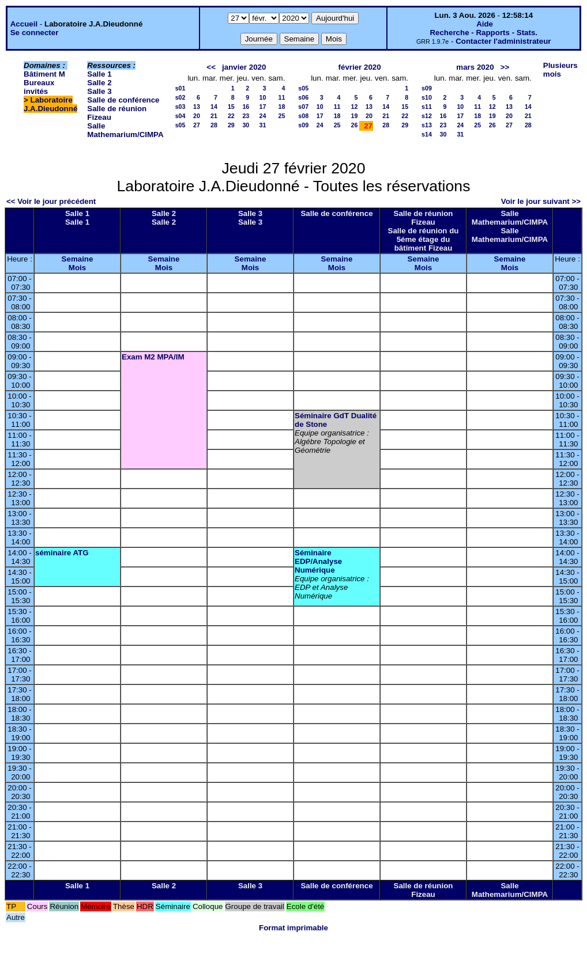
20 (196, 115)
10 (262, 97)
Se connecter (34, 32)
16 (245, 106)
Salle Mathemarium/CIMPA (125, 130)
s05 (180, 125)
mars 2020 (475, 67)
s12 (427, 115)
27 (196, 125)
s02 (180, 97)
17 (262, 106)
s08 (303, 115)
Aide (484, 24)
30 (245, 125)
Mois (77, 267)
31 (262, 125)
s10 (427, 97)
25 (281, 115)
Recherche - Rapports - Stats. (483, 32)
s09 (303, 125)
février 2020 (359, 67)
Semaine (77, 259)
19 (354, 115)
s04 (180, 115)
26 (354, 125)
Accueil (23, 24)
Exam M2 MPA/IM (153, 357)
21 (213, 115)
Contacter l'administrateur (503, 41)
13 (196, 106)
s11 (427, 106)
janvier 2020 (244, 67)
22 (231, 115)
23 (245, 115)
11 (281, 97)
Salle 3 (99, 91)
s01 (180, 88)
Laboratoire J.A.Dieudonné (50, 104)
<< (211, 67)
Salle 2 (99, 82)
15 (231, 106)
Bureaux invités (39, 87)
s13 (427, 125)
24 (262, 115)
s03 (180, 106)
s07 (303, 106)
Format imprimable (293, 927)
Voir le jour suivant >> (541, 201)
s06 (303, 97)
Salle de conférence (123, 100)
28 (213, 125)
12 (354, 106)
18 (281, 106)
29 (231, 125)
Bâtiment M (44, 74)
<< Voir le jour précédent (51, 201)
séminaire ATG (62, 552)
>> (505, 67)
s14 (427, 134)
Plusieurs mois (560, 69)
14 (213, 106)
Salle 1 (99, 74)
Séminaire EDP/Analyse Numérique (318, 561)
